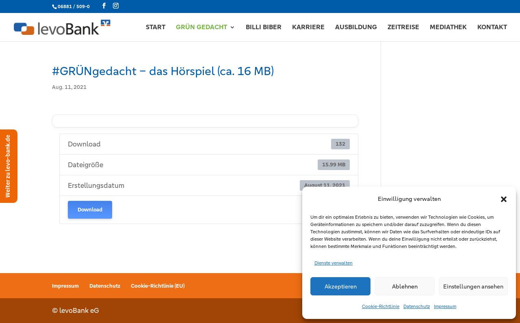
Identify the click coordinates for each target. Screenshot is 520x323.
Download (90, 209)
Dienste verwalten (333, 263)
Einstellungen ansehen (473, 286)
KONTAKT (492, 27)
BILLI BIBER (264, 27)
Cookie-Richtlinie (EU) (157, 285)
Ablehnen (405, 286)
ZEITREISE (403, 27)
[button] (504, 199)
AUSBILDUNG (356, 27)
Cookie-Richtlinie (380, 306)
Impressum (445, 306)
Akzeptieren (341, 286)
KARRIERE (308, 27)
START (155, 27)
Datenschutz (416, 306)
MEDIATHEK (448, 27)
